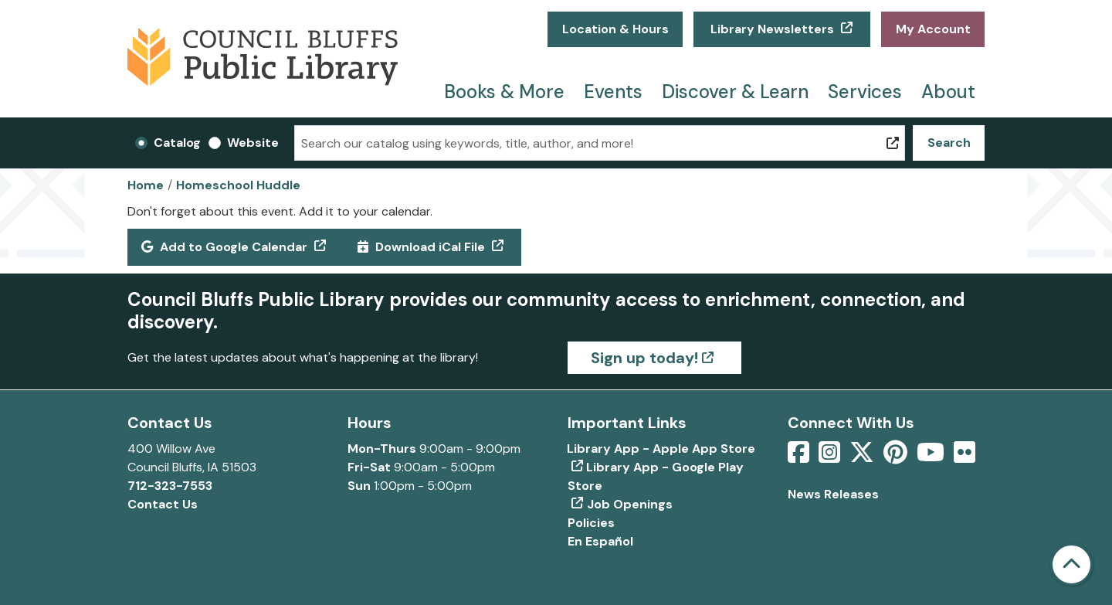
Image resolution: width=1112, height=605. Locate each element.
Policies (591, 523)
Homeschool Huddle (238, 185)
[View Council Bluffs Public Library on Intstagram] (831, 457)
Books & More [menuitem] (504, 92)
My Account (933, 29)
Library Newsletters (772, 29)
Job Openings (630, 504)
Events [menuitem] (613, 92)
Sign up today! (644, 358)
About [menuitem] (948, 92)
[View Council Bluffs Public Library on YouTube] (932, 457)
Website (253, 142)
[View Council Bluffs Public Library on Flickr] (964, 457)
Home (145, 185)
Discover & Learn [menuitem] (735, 92)
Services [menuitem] (865, 92)
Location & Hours (615, 29)
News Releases (833, 494)
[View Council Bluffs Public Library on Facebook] (800, 457)
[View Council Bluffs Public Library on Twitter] (863, 457)
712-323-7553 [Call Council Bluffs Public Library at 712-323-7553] (169, 486)
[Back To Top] (1071, 564)
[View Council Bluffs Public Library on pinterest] (896, 457)
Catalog (177, 142)
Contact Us (162, 504)
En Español (600, 541)
